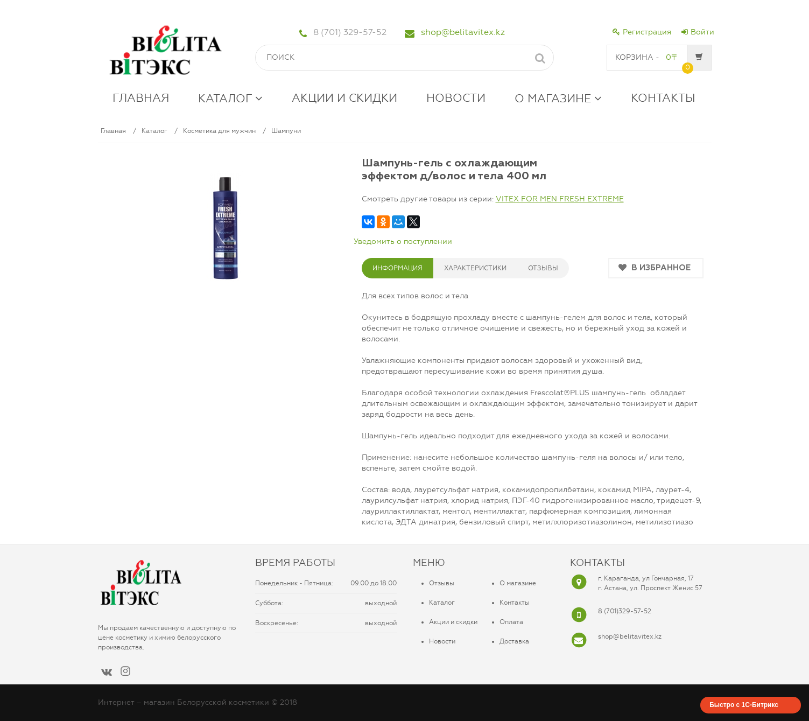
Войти (697, 32)
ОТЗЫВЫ (543, 268)
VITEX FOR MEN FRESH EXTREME (560, 199)
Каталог (154, 131)
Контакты (515, 602)
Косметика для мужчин (219, 131)
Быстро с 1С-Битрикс (743, 705)
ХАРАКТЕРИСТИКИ (475, 268)
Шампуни (286, 131)
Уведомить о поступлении (403, 241)
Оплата (511, 622)
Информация (397, 268)
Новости (442, 641)
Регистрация (642, 32)
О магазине (518, 583)
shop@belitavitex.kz (463, 32)
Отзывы (441, 583)
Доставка (514, 641)
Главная (113, 131)
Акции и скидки (453, 622)
